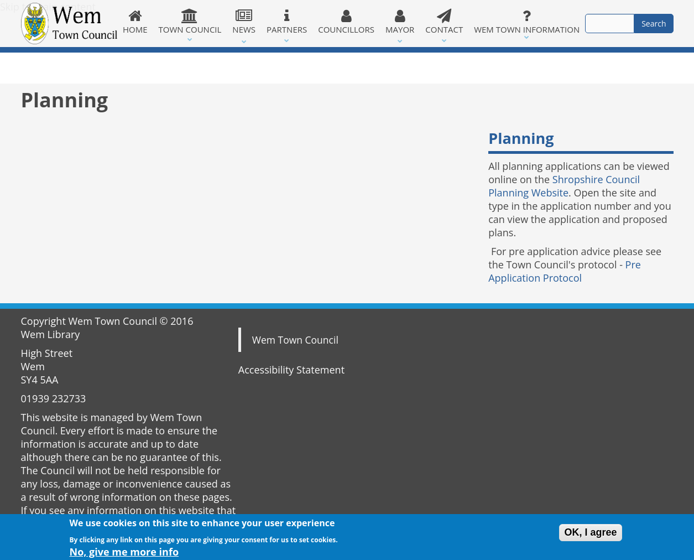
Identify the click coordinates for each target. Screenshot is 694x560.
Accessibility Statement (291, 369)
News (243, 21)
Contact (444, 21)
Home (135, 21)
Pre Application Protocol (564, 271)
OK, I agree (590, 534)
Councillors (346, 21)
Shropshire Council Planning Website (564, 186)
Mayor (399, 21)
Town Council (190, 21)
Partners (287, 21)
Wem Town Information (527, 21)
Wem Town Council (295, 339)
